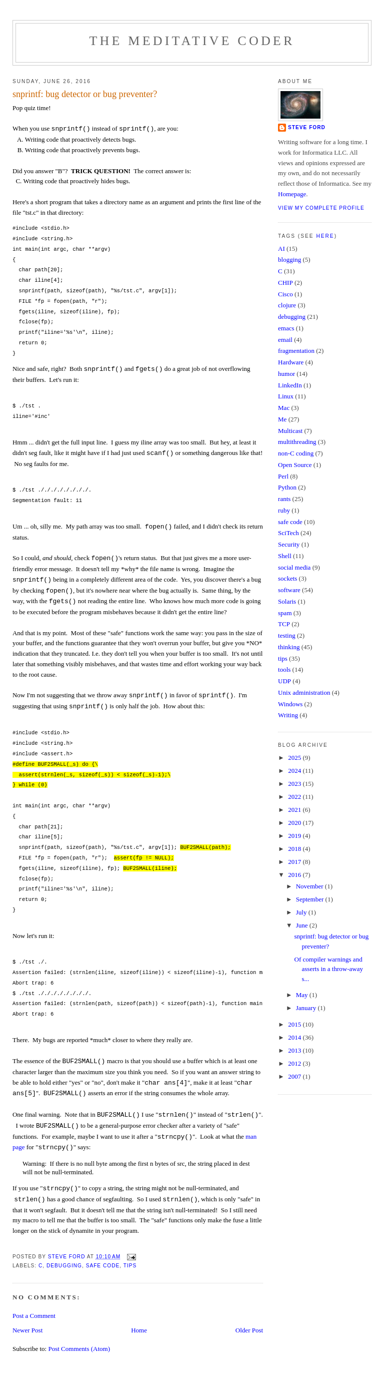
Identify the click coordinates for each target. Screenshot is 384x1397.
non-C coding (296, 453)
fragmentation (296, 350)
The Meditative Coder (192, 41)
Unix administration (304, 692)
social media (294, 567)
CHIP (285, 282)
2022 (295, 796)
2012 (295, 1063)
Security (289, 544)
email (285, 339)
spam (285, 613)
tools (284, 669)
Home (139, 1330)
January (307, 1008)
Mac (284, 407)
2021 (295, 809)
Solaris (287, 601)
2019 (295, 835)
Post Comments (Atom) (79, 1348)
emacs (286, 328)
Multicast (290, 430)
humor (286, 373)
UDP (284, 681)
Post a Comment (34, 1315)
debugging (64, 1265)
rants (284, 499)
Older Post (249, 1330)
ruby (284, 510)
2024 (295, 770)
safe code (103, 1265)
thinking (289, 647)
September (311, 899)
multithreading (297, 441)
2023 (295, 783)
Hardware (291, 362)
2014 (295, 1037)
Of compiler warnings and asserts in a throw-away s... (328, 969)
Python (287, 487)
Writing (288, 715)
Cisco (285, 294)
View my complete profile (321, 208)
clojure (287, 305)
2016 (295, 874)
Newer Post (27, 1330)
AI (281, 248)
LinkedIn (290, 385)
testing (287, 635)
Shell (285, 556)
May (303, 995)
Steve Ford (307, 127)
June (303, 925)
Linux (286, 396)
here (325, 236)
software (289, 590)
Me (282, 419)
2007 (295, 1076)
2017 (295, 861)
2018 (295, 848)
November (310, 886)
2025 (295, 757)
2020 (295, 822)
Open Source (295, 465)
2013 (295, 1050)
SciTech (288, 533)
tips (130, 1265)
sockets (287, 578)
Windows (290, 704)
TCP (284, 624)
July (302, 912)
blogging (289, 259)
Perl (283, 476)
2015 (295, 1024)
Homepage (292, 194)
